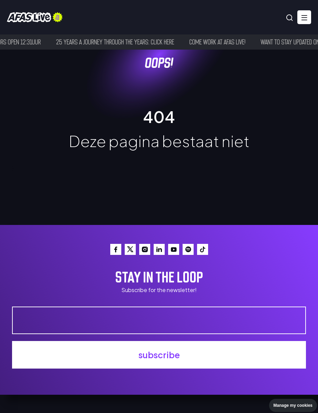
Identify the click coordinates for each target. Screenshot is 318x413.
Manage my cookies (293, 405)
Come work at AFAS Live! (219, 41)
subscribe (159, 354)
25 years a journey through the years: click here (117, 41)
